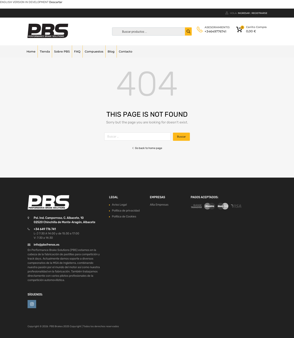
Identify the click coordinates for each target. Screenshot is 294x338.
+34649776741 (215, 31)
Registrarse (259, 13)
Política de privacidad (126, 210)
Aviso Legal (119, 204)
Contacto (125, 51)
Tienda (45, 51)
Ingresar (244, 13)
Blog (111, 51)
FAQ (77, 51)
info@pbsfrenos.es (46, 244)
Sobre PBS (62, 51)
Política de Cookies (124, 216)
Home (31, 51)
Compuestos (94, 51)
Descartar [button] (55, 2)
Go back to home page (147, 148)
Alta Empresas (159, 204)
